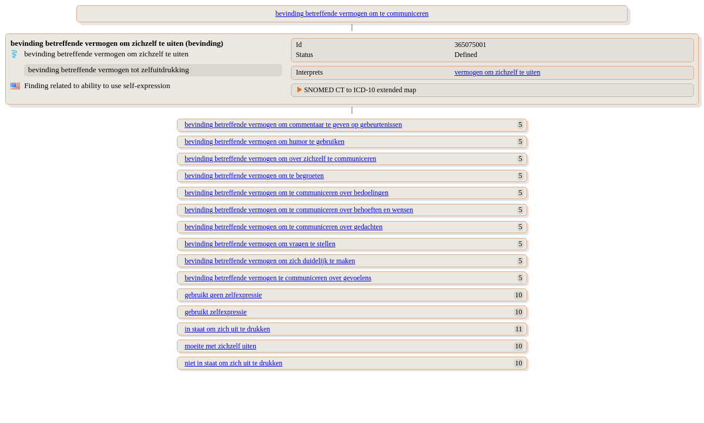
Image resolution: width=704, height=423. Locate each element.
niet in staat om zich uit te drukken (233, 363)
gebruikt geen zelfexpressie (223, 295)
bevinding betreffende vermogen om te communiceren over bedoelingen (286, 193)
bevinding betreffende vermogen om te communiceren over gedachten (284, 227)
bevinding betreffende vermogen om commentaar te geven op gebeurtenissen (293, 124)
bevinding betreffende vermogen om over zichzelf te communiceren (280, 159)
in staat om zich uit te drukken (227, 329)
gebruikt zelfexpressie (216, 312)
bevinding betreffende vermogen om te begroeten (254, 176)
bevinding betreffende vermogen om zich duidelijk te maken (270, 261)
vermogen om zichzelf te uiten (497, 72)
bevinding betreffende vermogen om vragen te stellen (260, 244)
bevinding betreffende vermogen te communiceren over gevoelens (278, 278)
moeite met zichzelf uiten (220, 346)
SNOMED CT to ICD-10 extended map (360, 90)
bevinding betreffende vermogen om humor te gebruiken (264, 141)
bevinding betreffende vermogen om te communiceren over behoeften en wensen (299, 210)
